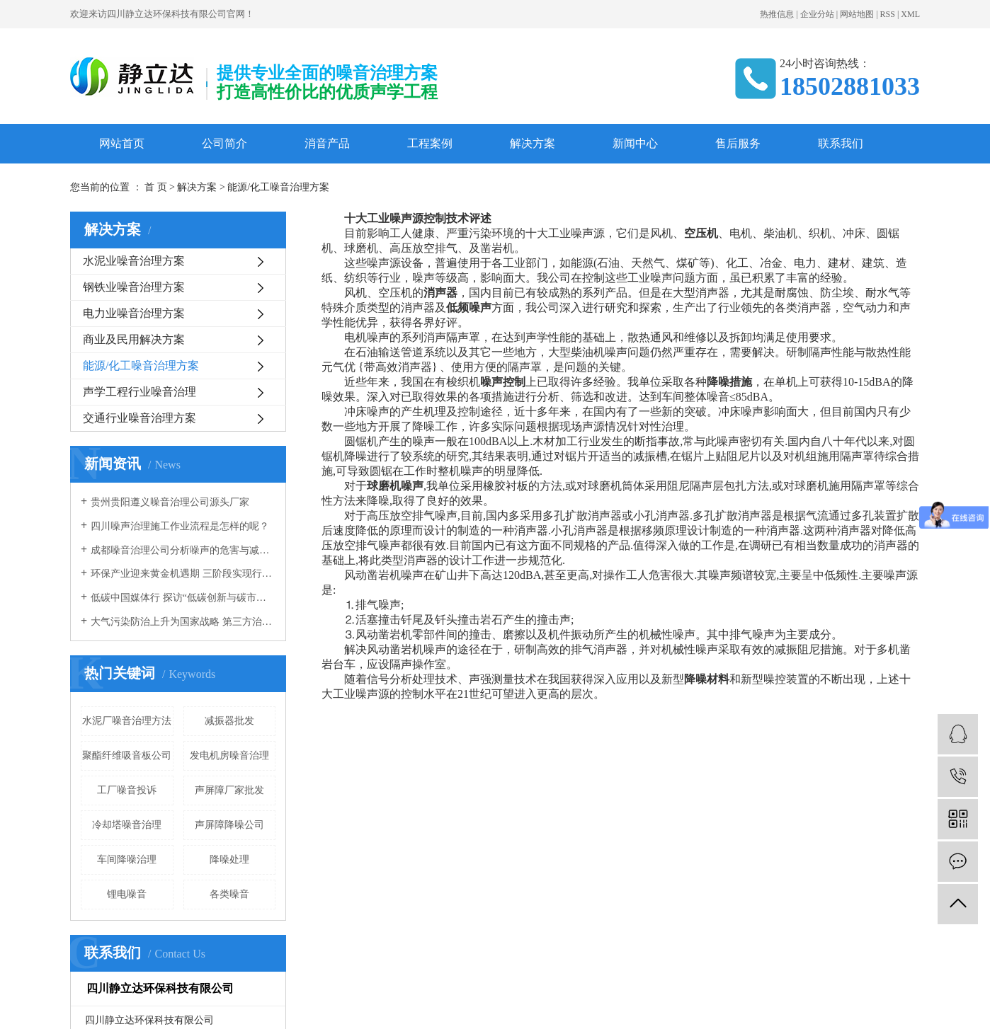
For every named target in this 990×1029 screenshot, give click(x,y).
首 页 (155, 187)
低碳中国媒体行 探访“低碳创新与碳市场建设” (183, 597)
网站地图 (857, 14)
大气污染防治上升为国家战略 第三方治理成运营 (183, 621)
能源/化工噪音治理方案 (141, 366)
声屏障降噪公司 (229, 825)
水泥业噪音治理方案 (134, 261)
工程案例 (430, 143)
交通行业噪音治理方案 (139, 418)
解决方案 (532, 143)
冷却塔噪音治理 (126, 825)
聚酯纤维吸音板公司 (126, 755)
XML (910, 14)
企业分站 (817, 14)
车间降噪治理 (127, 859)
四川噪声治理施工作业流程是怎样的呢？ (180, 526)
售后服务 (738, 143)
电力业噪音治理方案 (134, 313)
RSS (887, 14)
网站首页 (121, 143)
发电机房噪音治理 (229, 755)
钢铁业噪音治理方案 (134, 287)
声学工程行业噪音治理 (139, 392)
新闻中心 (635, 143)
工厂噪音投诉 (127, 790)
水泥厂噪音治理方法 (126, 720)
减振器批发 (229, 720)
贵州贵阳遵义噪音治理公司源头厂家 (170, 502)
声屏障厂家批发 (229, 790)
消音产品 (327, 143)
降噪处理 (229, 859)
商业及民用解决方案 (134, 339)
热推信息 (777, 14)
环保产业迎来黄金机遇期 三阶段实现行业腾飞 (183, 573)
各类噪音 (229, 894)
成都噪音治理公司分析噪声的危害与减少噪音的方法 (183, 550)
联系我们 (840, 143)
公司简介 (224, 143)
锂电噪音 (127, 894)
